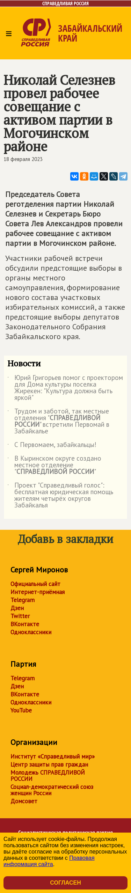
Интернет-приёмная (37, 592)
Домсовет (23, 801)
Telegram (22, 600)
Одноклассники (30, 632)
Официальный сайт (35, 584)
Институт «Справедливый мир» (52, 756)
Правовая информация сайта (49, 861)
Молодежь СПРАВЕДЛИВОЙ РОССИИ (47, 775)
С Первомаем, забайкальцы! (51, 446)
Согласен (65, 883)
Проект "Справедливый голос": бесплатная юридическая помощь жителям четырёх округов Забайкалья (60, 495)
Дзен (17, 608)
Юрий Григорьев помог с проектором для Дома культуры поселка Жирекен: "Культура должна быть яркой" (65, 388)
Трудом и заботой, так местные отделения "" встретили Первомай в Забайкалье (58, 421)
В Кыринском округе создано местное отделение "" (54, 465)
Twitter (20, 616)
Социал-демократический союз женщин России (51, 790)
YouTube (21, 710)
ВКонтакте (24, 624)
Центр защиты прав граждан (49, 764)
